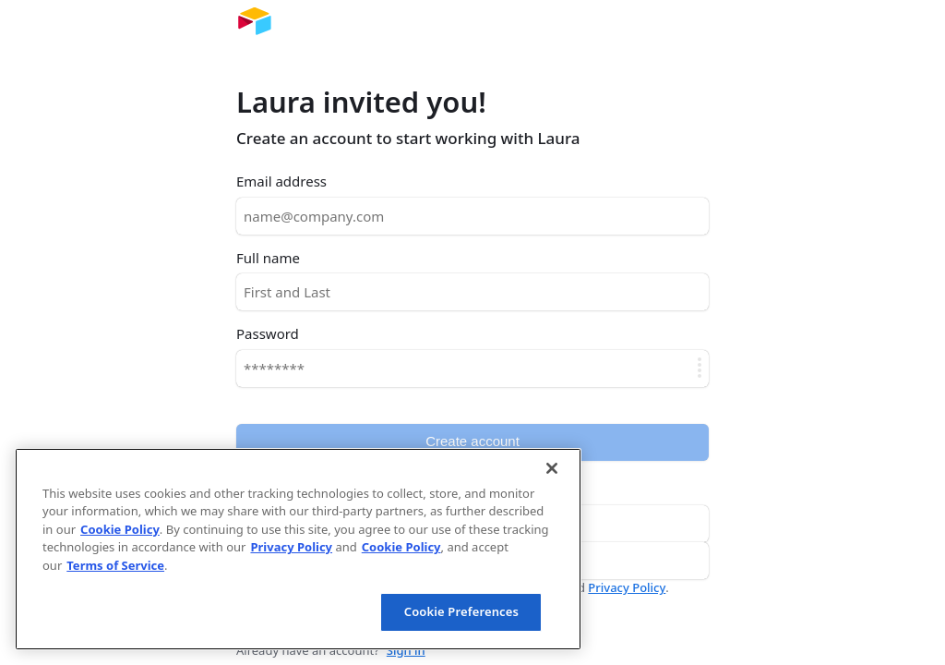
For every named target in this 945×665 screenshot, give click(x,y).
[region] (298, 549)
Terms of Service (115, 565)
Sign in (406, 650)
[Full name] (472, 291)
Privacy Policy (626, 587)
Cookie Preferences (461, 611)
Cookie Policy (120, 529)
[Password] (472, 368)
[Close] (552, 468)
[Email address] (472, 216)
